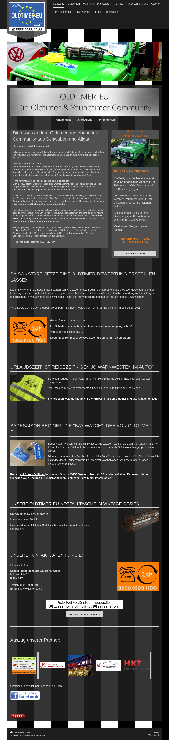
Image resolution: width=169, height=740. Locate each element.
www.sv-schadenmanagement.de (84, 614)
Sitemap (29, 733)
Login (156, 732)
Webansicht (153, 735)
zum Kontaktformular (135, 253)
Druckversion (17, 733)
